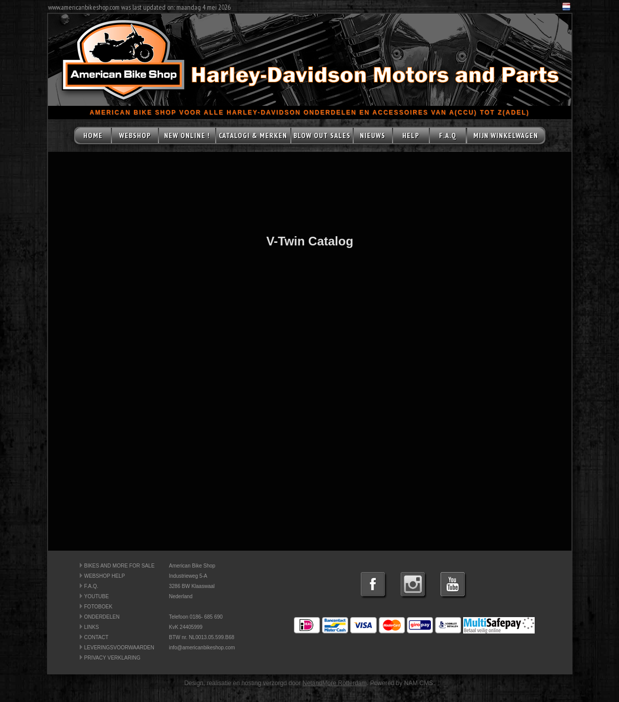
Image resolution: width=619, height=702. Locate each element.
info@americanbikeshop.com (202, 647)
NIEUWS (372, 135)
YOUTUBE (96, 596)
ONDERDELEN (102, 617)
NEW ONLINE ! (187, 135)
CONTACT (96, 637)
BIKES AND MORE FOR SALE (119, 566)
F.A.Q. (91, 586)
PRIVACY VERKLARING (112, 658)
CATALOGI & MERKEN (253, 135)
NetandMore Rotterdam (334, 683)
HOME (93, 135)
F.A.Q (447, 135)
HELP (410, 135)
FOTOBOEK (98, 606)
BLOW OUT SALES (322, 135)
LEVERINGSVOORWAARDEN (119, 647)
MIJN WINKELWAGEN (505, 135)
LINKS (91, 627)
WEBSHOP (135, 135)
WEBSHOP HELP (104, 576)
